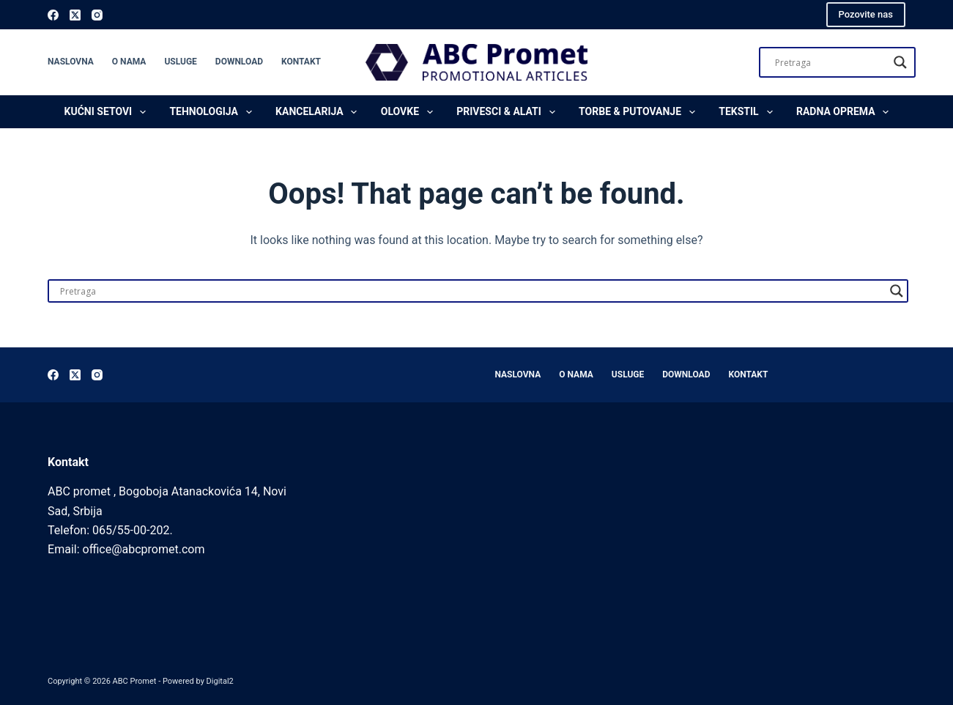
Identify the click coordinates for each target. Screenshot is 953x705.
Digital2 (220, 681)
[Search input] (830, 62)
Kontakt (301, 61)
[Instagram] (97, 15)
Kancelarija (319, 112)
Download (239, 61)
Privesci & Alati (508, 112)
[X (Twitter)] (75, 15)
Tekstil (748, 112)
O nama (129, 61)
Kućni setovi (108, 112)
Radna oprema (845, 112)
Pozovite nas (866, 14)
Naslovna (71, 61)
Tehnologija (213, 112)
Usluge (180, 61)
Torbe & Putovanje (640, 112)
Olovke (410, 112)
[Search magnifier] (900, 62)
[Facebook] (53, 15)
